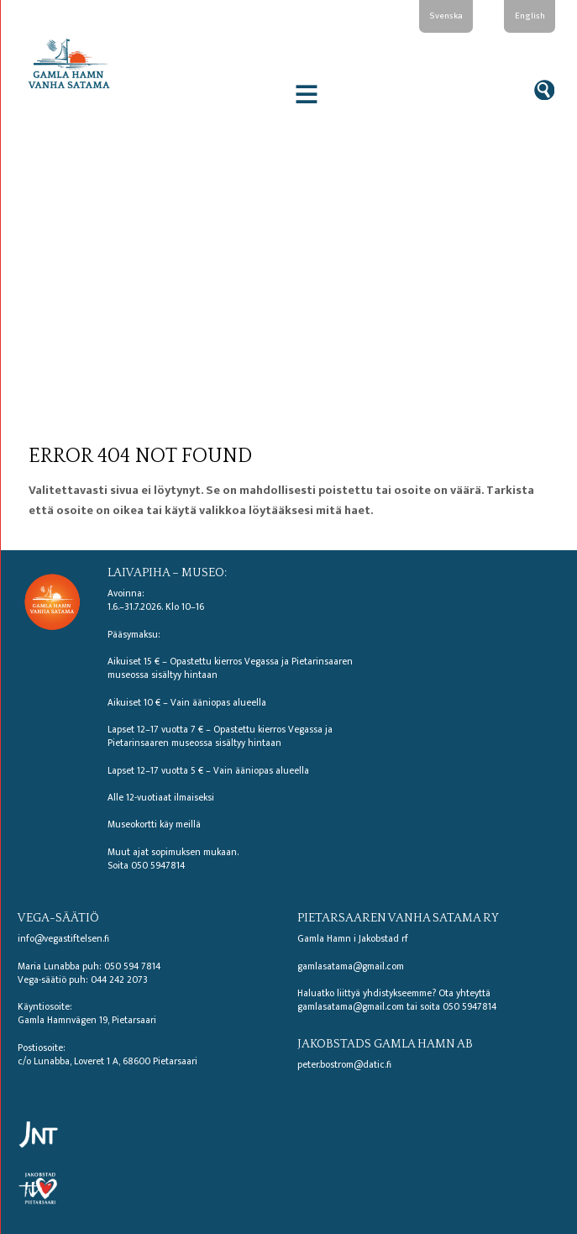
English (530, 16)
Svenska (446, 16)
